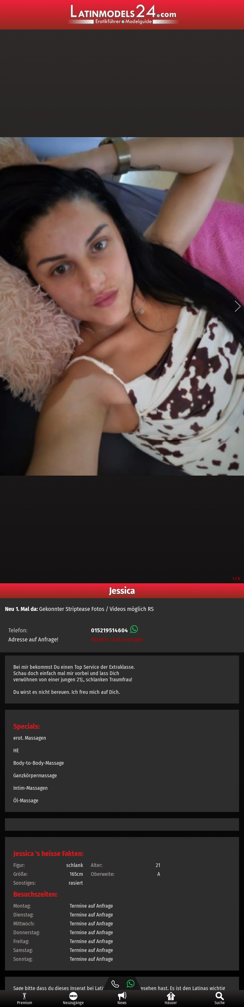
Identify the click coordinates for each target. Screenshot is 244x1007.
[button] (6, 306)
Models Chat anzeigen (117, 639)
